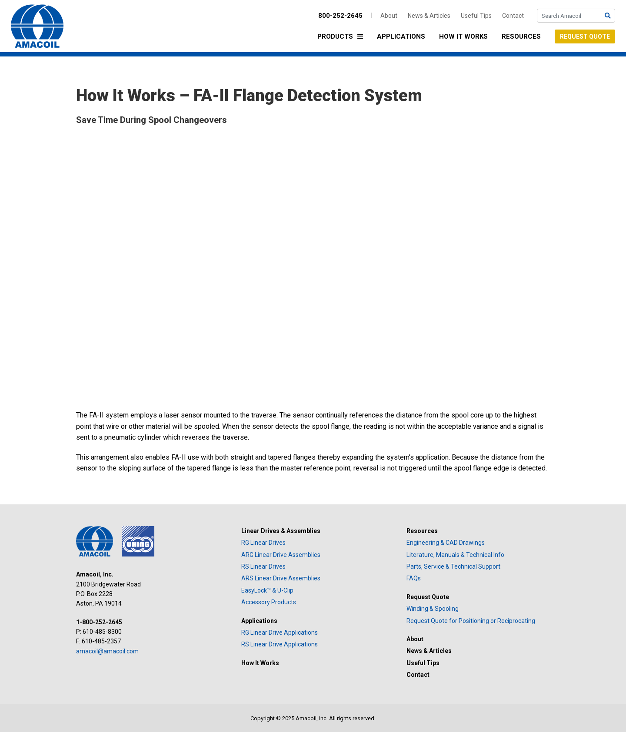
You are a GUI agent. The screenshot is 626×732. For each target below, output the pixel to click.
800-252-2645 (340, 16)
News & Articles (429, 15)
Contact (513, 15)
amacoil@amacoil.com (107, 651)
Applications (401, 36)
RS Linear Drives (263, 566)
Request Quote (585, 36)
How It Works (463, 36)
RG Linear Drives (263, 542)
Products (342, 37)
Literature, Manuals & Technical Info (455, 554)
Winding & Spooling (432, 608)
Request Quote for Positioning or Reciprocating (470, 620)
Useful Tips (476, 15)
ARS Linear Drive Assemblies (280, 578)
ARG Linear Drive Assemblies (280, 554)
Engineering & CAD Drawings (445, 542)
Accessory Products (268, 602)
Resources (521, 36)
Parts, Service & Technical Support (453, 566)
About (388, 15)
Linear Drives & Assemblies (280, 530)
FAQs (413, 578)
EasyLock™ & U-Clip (267, 590)
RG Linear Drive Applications (279, 632)
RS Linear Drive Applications (279, 644)
